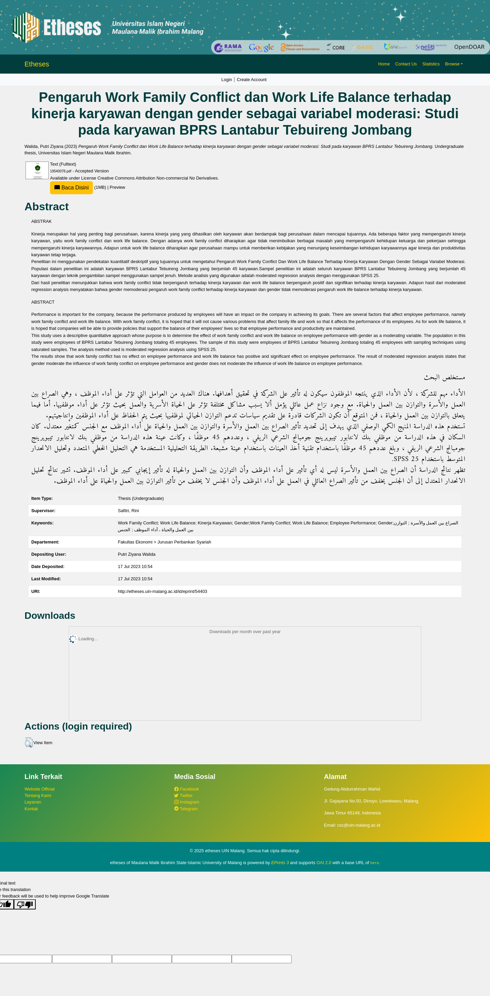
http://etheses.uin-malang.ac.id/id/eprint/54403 (162, 591)
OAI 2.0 (323, 862)
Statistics (431, 63)
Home (384, 63)
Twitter (183, 795)
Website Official (39, 789)
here (374, 862)
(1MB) (78, 187)
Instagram (186, 802)
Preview (117, 187)
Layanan (32, 802)
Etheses (36, 64)
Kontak (31, 808)
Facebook (186, 789)
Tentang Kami (37, 795)
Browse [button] (452, 63)
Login (227, 79)
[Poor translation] (25, 904)
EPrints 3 (280, 862)
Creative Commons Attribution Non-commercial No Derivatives (157, 178)
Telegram (186, 808)
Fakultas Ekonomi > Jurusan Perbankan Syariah (164, 542)
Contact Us (406, 63)
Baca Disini (71, 187)
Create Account (252, 79)
